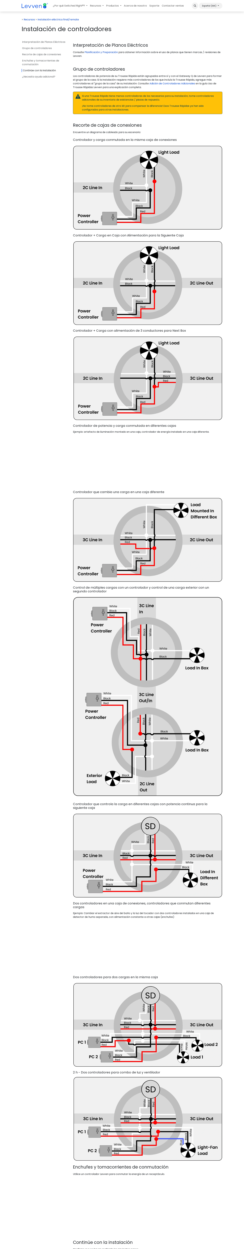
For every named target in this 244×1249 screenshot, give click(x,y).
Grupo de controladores (37, 48)
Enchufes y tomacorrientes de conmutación (40, 62)
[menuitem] (70, 6)
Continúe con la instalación (39, 70)
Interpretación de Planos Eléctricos (43, 42)
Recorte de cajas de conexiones (41, 54)
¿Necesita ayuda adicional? (38, 76)
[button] (195, 5)
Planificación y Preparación (101, 52)
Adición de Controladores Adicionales (172, 83)
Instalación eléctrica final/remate (58, 19)
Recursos (29, 19)
